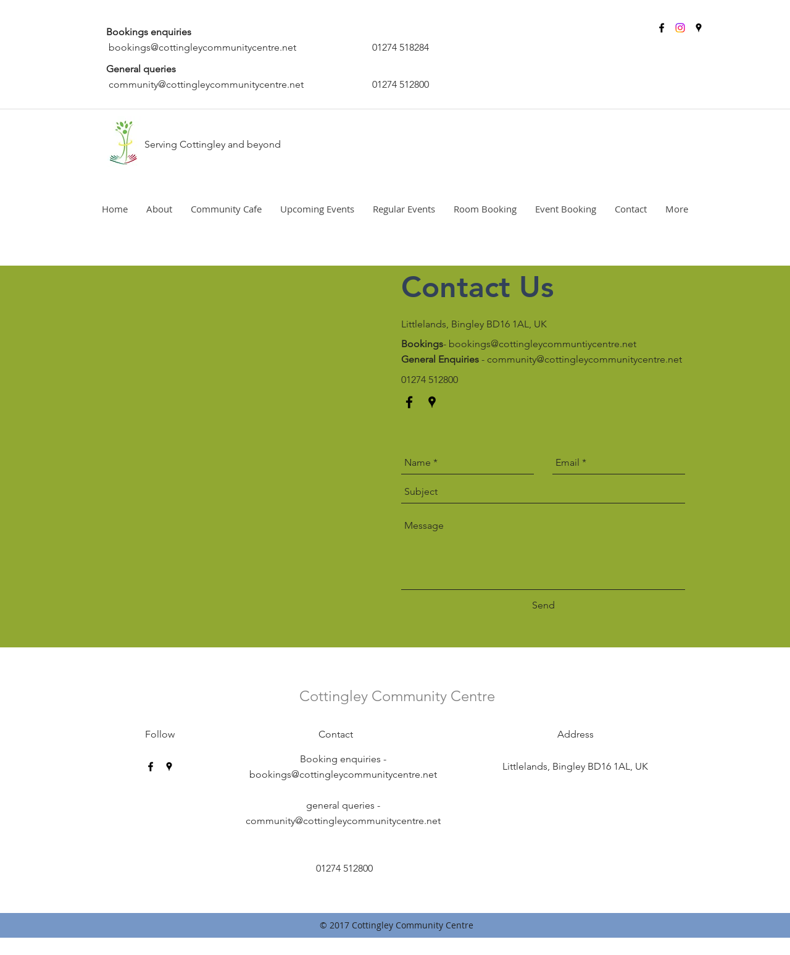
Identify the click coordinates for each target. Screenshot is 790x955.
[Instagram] (680, 28)
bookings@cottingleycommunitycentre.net (202, 47)
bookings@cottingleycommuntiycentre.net (542, 344)
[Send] (543, 605)
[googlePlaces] (698, 28)
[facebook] (661, 28)
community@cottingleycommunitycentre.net (206, 84)
